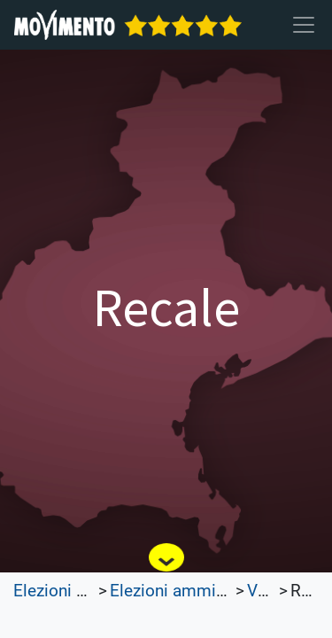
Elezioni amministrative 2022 (219, 591)
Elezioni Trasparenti (86, 591)
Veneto (273, 591)
